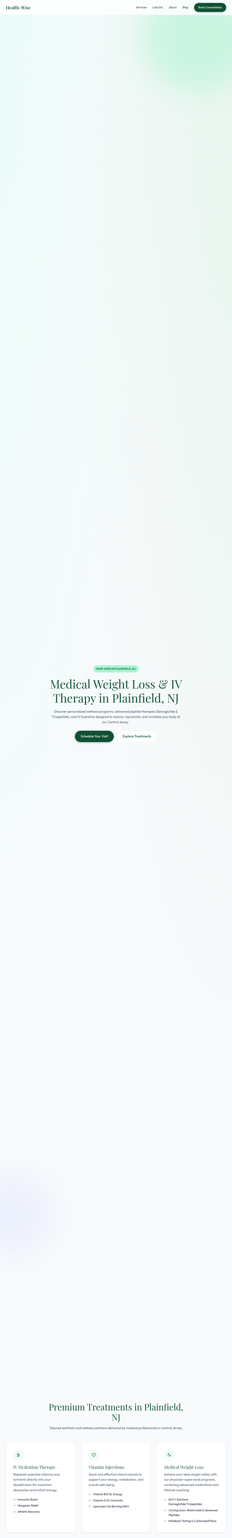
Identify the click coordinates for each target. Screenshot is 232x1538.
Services (141, 7)
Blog (185, 7)
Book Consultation (210, 7)
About (173, 7)
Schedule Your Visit (94, 736)
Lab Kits (157, 7)
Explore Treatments (137, 736)
